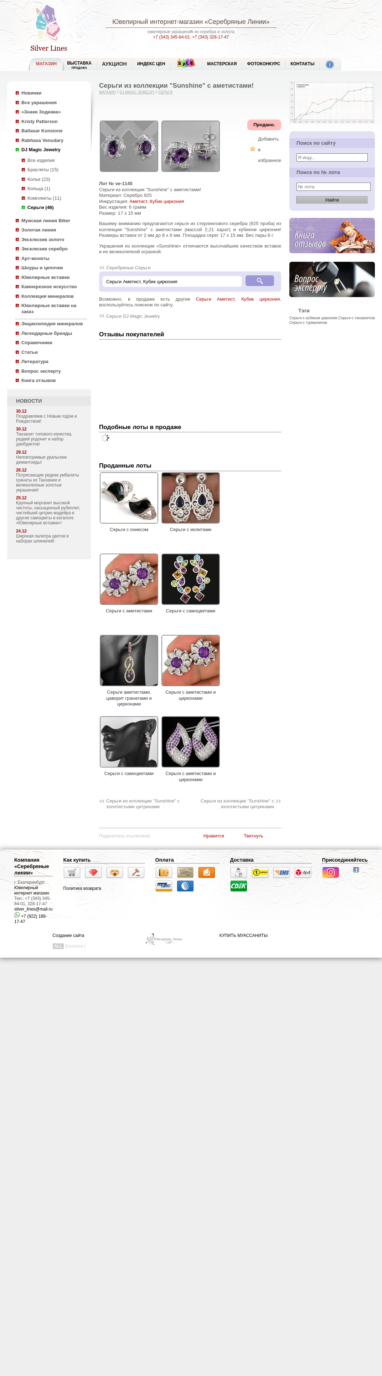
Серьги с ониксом (129, 526)
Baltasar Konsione (42, 130)
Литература (34, 361)
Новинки (31, 93)
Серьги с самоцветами (190, 608)
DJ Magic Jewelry (41, 149)
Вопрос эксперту (41, 371)
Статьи (29, 352)
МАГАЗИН (46, 63)
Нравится (213, 836)
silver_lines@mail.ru (33, 909)
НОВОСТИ (29, 401)
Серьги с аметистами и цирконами (190, 692)
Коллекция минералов (47, 296)
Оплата (164, 860)
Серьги (165, 92)
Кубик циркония (167, 201)
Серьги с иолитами (190, 526)
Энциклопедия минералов (52, 323)
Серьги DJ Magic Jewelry (133, 316)
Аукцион (114, 64)
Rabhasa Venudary (42, 140)
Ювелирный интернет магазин (31, 890)
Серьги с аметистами (129, 608)
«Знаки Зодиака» (41, 111)
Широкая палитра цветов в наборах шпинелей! (42, 539)
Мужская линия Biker (45, 220)
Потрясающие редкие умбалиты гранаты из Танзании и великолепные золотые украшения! (47, 483)
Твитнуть (253, 836)
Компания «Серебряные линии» (31, 866)
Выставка (79, 65)
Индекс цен (151, 63)
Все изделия (41, 160)
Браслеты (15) (42, 169)
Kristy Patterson (39, 121)
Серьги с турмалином (308, 322)
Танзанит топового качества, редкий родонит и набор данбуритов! (44, 439)
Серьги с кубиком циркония (313, 318)
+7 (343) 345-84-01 (171, 37)
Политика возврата (82, 888)
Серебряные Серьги (128, 267)
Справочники (36, 342)
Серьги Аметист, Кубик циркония (238, 299)
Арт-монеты (35, 258)
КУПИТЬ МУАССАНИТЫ (244, 935)
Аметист (138, 201)
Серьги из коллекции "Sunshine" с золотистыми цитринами (143, 804)
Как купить (77, 860)
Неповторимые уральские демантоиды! (41, 460)
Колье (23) (38, 179)
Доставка (242, 860)
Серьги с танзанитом (357, 318)
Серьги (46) (40, 207)
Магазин (107, 92)
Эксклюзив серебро (44, 248)
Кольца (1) (38, 188)
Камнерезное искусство (49, 286)
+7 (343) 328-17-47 (210, 37)
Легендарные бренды (46, 333)
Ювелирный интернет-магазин (157, 21)
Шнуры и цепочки (42, 267)
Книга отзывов (38, 380)
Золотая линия (38, 230)
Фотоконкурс (263, 63)
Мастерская (222, 63)
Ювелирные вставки (45, 277)
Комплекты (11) (44, 198)
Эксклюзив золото (42, 239)
